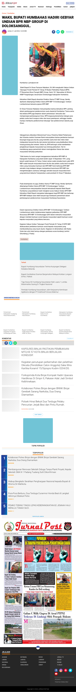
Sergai (4, 665)
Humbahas (11, 13)
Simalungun (24, 665)
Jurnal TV (33, 7)
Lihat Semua (38, 414)
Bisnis (25, 7)
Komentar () (69, 32)
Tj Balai (59, 665)
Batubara (23, 657)
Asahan (4, 657)
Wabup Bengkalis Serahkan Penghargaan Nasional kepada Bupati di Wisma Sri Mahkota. (40, 483)
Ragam (59, 662)
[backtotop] (38, 648)
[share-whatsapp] (62, 32)
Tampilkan (70, 338)
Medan (59, 660)
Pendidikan (57, 7)
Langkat (41, 660)
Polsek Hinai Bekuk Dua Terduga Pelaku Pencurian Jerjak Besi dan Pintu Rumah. (43, 403)
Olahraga (49, 7)
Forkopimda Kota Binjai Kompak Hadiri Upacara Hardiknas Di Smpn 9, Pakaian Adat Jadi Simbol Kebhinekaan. (46, 378)
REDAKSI (57, 679)
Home (4, 7)
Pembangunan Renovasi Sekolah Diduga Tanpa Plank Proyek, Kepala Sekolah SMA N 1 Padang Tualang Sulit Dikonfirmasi (38, 471)
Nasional (41, 7)
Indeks (19, 7)
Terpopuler (11, 7)
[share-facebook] (53, 32)
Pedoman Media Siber (61, 682)
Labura (4, 660)
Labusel (23, 660)
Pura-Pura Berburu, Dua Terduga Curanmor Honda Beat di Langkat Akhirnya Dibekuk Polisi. (40, 495)
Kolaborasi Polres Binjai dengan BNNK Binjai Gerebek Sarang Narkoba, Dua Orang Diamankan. (46, 392)
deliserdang (6, 667)
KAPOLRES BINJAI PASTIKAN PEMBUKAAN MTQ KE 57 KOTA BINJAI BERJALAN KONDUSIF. (45, 352)
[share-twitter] (58, 32)
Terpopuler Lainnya (38, 516)
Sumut (65, 7)
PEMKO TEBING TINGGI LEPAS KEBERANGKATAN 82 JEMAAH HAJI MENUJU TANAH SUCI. (39, 506)
